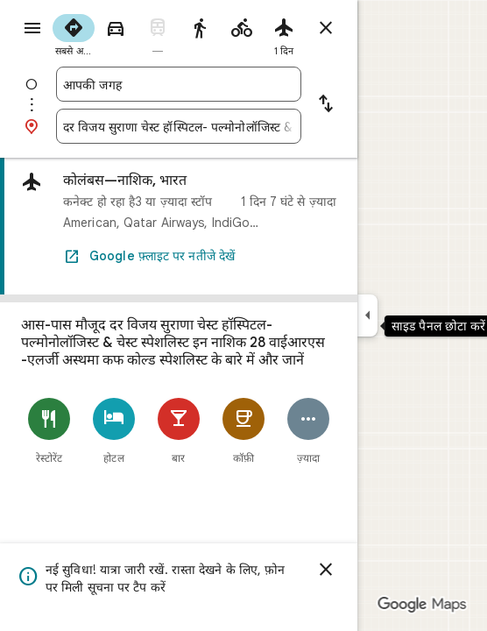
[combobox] (178, 84)
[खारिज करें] (325, 569)
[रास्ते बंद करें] (325, 28)
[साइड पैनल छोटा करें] (367, 315)
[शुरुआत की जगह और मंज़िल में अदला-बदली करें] (325, 105)
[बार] (178, 430)
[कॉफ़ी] (243, 430)
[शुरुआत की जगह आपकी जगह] (178, 84)
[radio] (74, 33)
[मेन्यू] (32, 28)
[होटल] (113, 430)
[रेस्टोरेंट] (49, 430)
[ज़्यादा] (308, 430)
